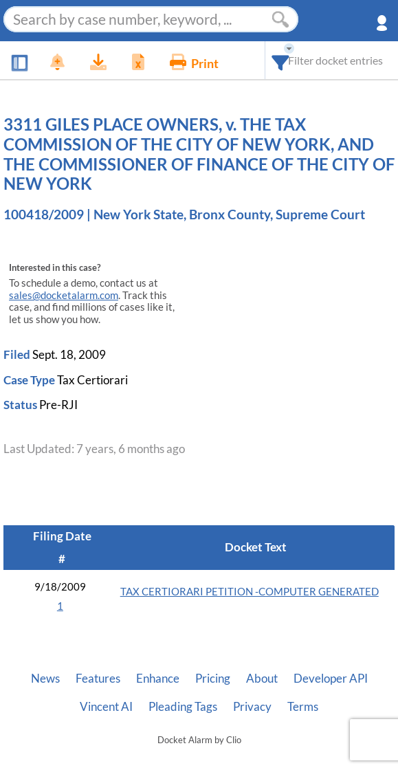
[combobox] (281, 60)
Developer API (331, 678)
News (45, 678)
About (262, 678)
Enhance (157, 678)
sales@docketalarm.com (63, 295)
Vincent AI (106, 707)
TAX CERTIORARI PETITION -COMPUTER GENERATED (249, 591)
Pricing (212, 678)
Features (98, 678)
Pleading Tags (182, 707)
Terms (302, 707)
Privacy (252, 707)
